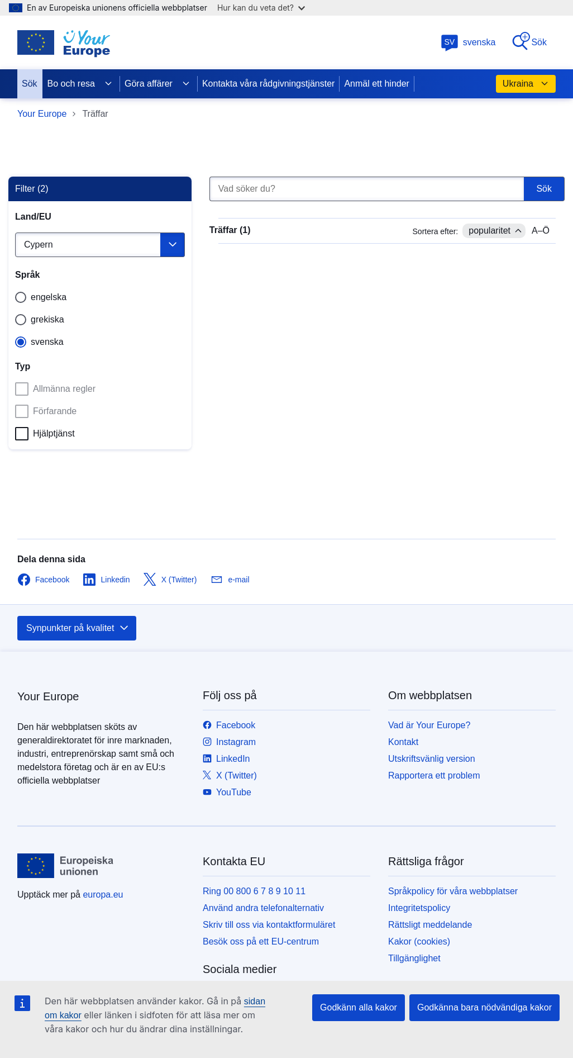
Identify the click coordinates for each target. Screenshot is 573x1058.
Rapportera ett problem (434, 775)
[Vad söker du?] (366, 189)
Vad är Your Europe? (429, 725)
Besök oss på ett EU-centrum (261, 941)
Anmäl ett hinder (376, 83)
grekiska (47, 319)
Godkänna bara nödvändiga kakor (484, 1007)
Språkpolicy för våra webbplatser (453, 891)
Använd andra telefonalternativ (263, 908)
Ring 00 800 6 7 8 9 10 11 (254, 891)
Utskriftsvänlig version (431, 758)
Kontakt (403, 742)
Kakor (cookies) (419, 941)
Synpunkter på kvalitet (78, 628)
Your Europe (41, 113)
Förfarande (46, 411)
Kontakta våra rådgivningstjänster (268, 83)
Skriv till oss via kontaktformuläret (269, 924)
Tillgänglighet (414, 958)
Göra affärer (157, 83)
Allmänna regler (55, 389)
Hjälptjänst (45, 433)
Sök (529, 41)
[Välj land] (100, 245)
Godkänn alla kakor (358, 1007)
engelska (48, 297)
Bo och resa (80, 83)
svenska (468, 42)
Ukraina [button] (526, 83)
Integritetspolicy (419, 908)
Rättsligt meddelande (430, 924)
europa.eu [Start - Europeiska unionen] (103, 894)
